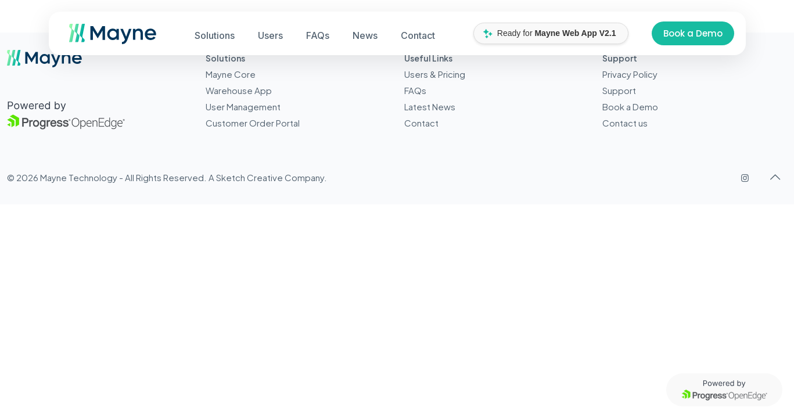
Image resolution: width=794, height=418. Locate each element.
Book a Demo (693, 33)
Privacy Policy (630, 74)
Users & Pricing (434, 74)
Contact (421, 122)
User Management (243, 106)
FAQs (415, 90)
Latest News (429, 106)
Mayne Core (231, 74)
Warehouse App (239, 90)
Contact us (625, 122)
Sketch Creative (249, 177)
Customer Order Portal (253, 122)
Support (619, 90)
